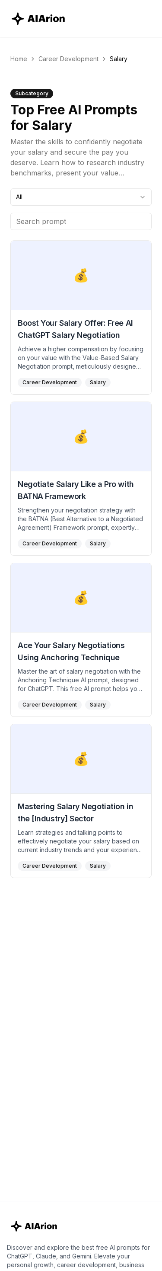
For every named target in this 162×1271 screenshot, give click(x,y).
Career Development (68, 58)
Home (18, 58)
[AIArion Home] (39, 18)
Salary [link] (118, 58)
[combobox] (81, 197)
